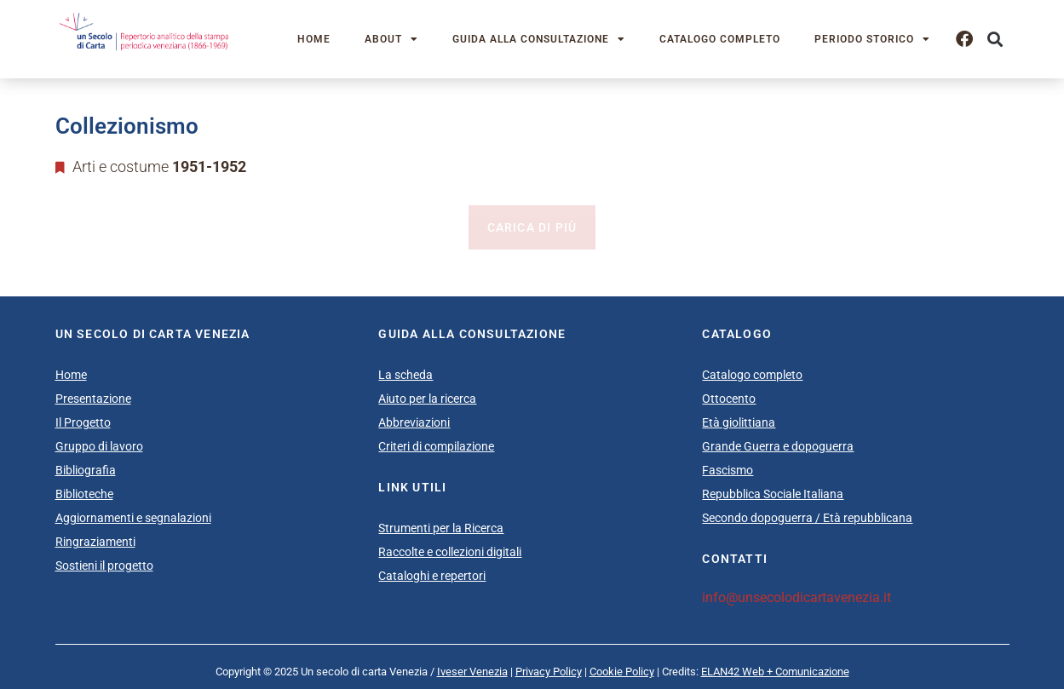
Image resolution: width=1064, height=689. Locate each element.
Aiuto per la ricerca (427, 398)
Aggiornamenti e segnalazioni (133, 518)
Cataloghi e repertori (432, 576)
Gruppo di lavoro (99, 446)
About (391, 39)
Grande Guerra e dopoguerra (778, 446)
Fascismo (727, 470)
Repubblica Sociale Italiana (772, 494)
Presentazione (93, 398)
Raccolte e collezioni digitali (449, 552)
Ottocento (729, 398)
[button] (995, 40)
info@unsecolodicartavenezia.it (796, 597)
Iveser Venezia (472, 671)
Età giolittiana (738, 422)
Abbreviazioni (414, 422)
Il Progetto (83, 422)
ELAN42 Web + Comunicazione (775, 671)
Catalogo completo (719, 39)
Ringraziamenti (95, 541)
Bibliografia (85, 470)
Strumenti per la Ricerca (440, 528)
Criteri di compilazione (436, 446)
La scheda (405, 375)
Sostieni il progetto (104, 565)
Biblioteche (84, 494)
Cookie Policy (622, 671)
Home (314, 39)
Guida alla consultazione (538, 39)
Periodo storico (872, 39)
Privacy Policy (548, 671)
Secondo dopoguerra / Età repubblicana (807, 518)
